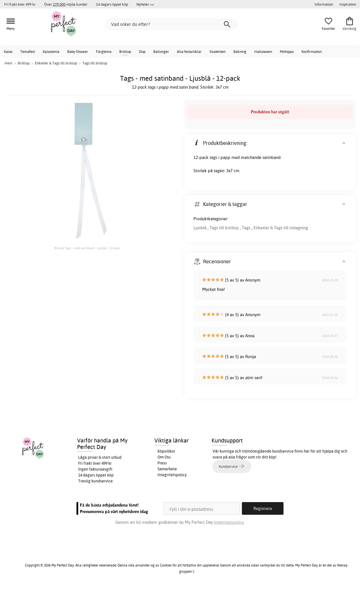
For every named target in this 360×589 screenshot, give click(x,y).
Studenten (218, 51)
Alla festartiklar (189, 51)
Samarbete (167, 468)
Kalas (8, 51)
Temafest (27, 51)
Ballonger (161, 51)
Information (323, 4)
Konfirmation (312, 51)
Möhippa (287, 51)
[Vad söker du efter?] (171, 24)
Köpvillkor (166, 451)
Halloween (263, 51)
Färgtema (103, 51)
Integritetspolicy (172, 474)
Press (162, 463)
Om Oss (164, 457)
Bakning (239, 51)
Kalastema (51, 51)
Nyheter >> (145, 4)
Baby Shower (77, 51)
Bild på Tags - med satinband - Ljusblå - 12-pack (87, 248)
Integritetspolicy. (229, 522)
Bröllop (125, 51)
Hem (8, 63)
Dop (142, 51)
